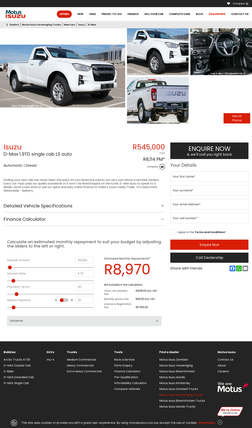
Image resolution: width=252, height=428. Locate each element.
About (222, 365)
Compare (240, 3)
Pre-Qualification (126, 377)
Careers (223, 371)
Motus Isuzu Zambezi (173, 360)
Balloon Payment (19, 300)
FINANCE (133, 14)
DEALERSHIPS (217, 14)
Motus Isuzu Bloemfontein (177, 371)
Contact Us (225, 360)
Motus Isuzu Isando (172, 377)
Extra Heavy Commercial (84, 371)
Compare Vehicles (127, 389)
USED (92, 14)
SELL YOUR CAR (153, 14)
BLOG (199, 14)
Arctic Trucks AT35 (17, 360)
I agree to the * (198, 232)
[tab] (84, 208)
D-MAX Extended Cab (19, 377)
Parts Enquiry (123, 365)
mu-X (50, 360)
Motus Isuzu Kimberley (174, 383)
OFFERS (64, 14)
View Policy (206, 423)
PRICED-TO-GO (112, 14)
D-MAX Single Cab (16, 383)
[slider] (17, 267)
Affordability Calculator (130, 383)
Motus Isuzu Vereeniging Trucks (181, 395)
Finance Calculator (127, 371)
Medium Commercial (81, 360)
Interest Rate (16, 273)
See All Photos (237, 118)
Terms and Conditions (210, 232)
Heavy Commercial (80, 365)
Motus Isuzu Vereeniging (176, 365)
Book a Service (124, 360)
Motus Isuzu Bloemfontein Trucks (182, 401)
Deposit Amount (18, 260)
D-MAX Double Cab (17, 365)
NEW (80, 14)
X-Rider (9, 371)
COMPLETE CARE (179, 14)
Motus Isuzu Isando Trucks (177, 407)
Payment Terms (18, 287)
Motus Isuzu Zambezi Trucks (178, 389)
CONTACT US (239, 14)
